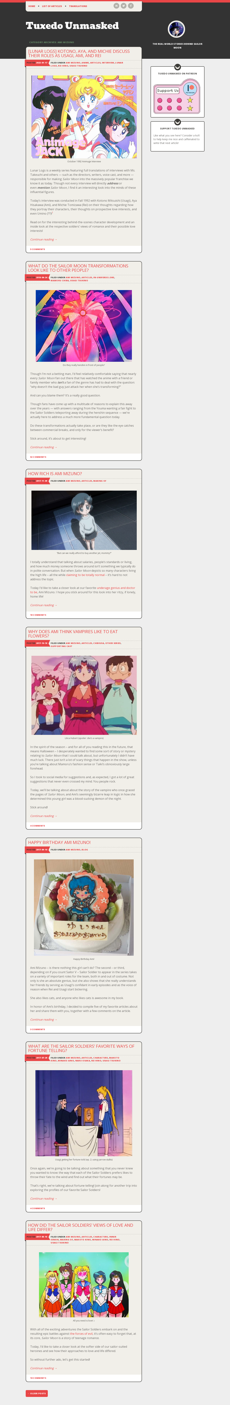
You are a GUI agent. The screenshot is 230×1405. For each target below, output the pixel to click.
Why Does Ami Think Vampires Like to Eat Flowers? (73, 633)
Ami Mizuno (73, 62)
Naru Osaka (82, 1060)
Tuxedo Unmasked (72, 26)
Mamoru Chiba (60, 280)
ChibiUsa (98, 643)
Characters (100, 1057)
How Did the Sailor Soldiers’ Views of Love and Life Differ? (80, 1227)
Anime (85, 62)
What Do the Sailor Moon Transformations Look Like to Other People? (78, 268)
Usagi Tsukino (79, 65)
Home (31, 6)
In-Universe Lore (103, 277)
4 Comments (37, 825)
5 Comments (37, 249)
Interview (108, 62)
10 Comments (38, 1378)
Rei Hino (63, 65)
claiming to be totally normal (85, 575)
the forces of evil (81, 1334)
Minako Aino (66, 1060)
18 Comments (38, 615)
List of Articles (52, 6)
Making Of (99, 480)
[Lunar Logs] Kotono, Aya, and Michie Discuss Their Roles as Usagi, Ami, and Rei (79, 53)
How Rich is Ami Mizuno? (55, 473)
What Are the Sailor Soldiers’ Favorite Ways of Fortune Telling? (81, 1048)
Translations (78, 6)
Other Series (113, 643)
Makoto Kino (82, 1239)
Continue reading (43, 239)
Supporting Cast (61, 646)
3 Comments (37, 1029)
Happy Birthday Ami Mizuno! (59, 842)
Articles (95, 62)
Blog (85, 849)
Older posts (37, 1393)
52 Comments (38, 457)
